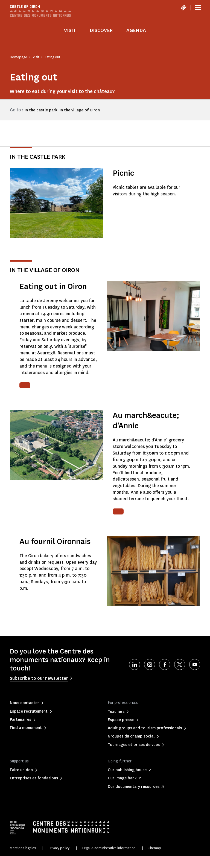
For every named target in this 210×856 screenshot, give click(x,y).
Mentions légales (23, 848)
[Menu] (198, 8)
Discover (101, 30)
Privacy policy (59, 848)
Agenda (136, 30)
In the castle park (41, 110)
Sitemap (154, 848)
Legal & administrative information (109, 848)
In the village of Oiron (80, 110)
